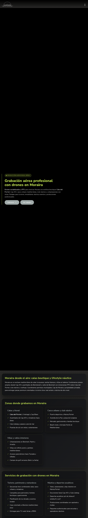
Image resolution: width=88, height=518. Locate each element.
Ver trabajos (27, 202)
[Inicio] (7, 4)
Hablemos (11, 202)
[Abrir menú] (85, 4)
